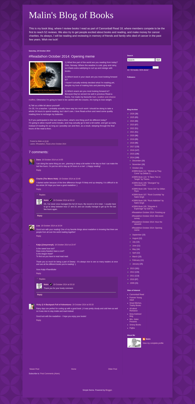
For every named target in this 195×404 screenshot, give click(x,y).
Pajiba (132, 328)
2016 (132, 150)
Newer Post (34, 369)
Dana (38, 160)
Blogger (108, 390)
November (137, 164)
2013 (132, 268)
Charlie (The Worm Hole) (47, 179)
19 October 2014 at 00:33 (83, 305)
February (136, 260)
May (134, 249)
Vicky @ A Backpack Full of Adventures (53, 305)
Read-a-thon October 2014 (56, 144)
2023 (132, 125)
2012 (132, 272)
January (136, 264)
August (135, 238)
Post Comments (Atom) (50, 373)
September (137, 235)
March (135, 257)
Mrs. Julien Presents (134, 320)
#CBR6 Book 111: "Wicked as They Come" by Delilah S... (146, 172)
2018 (132, 143)
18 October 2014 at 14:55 (52, 160)
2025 (132, 117)
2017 (132, 147)
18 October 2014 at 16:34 (51, 226)
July (134, 242)
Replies (42, 195)
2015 (132, 154)
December (137, 161)
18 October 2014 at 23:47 (65, 245)
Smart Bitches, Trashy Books (136, 304)
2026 (132, 114)
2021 (132, 132)
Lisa (38, 226)
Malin (46, 200)
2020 (132, 135)
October (136, 168)
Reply (38, 170)
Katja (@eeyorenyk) (45, 245)
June (134, 246)
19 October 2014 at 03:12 (64, 200)
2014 (132, 157)
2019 (132, 139)
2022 (132, 128)
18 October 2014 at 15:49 (69, 179)
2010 (132, 279)
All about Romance (134, 309)
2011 (132, 276)
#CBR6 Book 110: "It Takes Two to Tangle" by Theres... (146, 178)
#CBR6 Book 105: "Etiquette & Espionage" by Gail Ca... (144, 207)
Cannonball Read (137, 294)
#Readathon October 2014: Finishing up (148, 212)
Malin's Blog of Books (71, 15)
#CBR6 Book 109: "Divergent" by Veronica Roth (145, 184)
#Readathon (40, 144)
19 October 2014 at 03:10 (64, 284)
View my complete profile (153, 343)
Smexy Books (135, 325)
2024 (132, 121)
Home (73, 369)
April (134, 253)
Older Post (112, 369)
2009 (132, 283)
